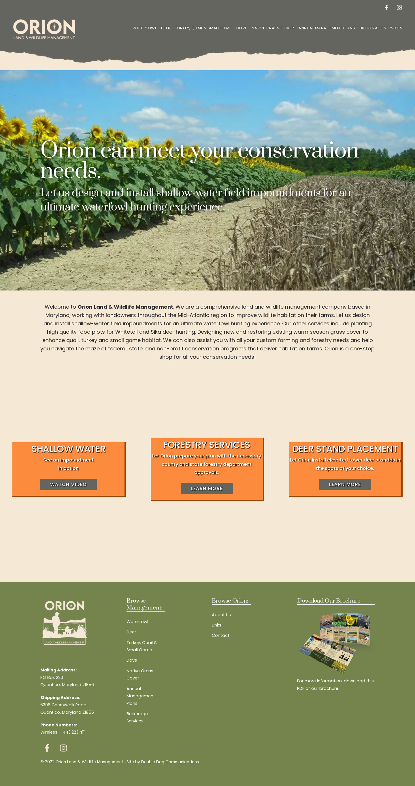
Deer (166, 28)
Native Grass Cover (273, 28)
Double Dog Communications (170, 762)
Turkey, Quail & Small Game (203, 28)
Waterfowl (145, 28)
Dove (241, 28)
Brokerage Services (381, 28)
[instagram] (399, 6)
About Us (221, 615)
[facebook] (387, 6)
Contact (220, 635)
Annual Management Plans (327, 28)
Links (216, 625)
